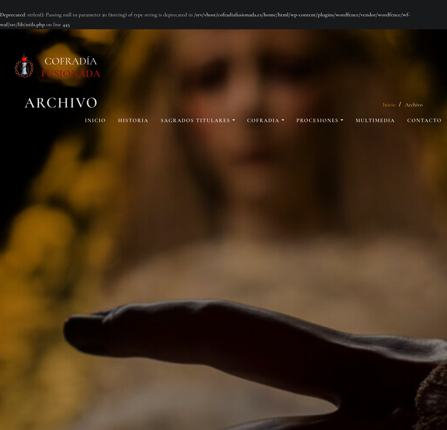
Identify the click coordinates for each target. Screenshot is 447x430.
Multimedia (375, 120)
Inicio (95, 120)
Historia (133, 120)
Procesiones (319, 120)
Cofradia (265, 120)
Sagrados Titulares (198, 120)
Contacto (424, 120)
